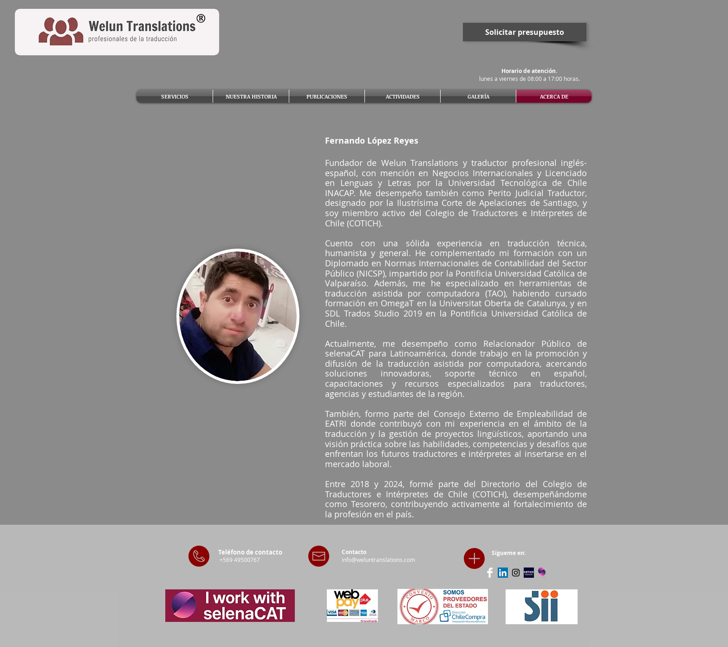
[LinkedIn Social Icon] (503, 573)
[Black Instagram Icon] (516, 573)
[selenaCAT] (542, 573)
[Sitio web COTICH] (529, 573)
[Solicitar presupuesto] (524, 32)
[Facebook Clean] (490, 573)
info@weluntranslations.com (378, 559)
